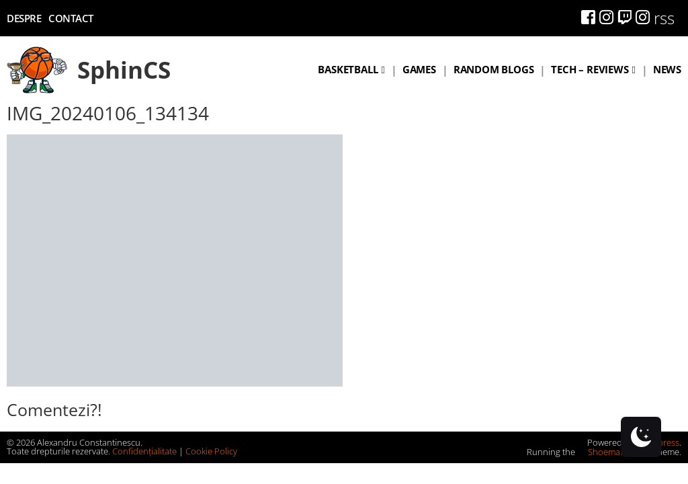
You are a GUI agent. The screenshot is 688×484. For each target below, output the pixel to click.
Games (419, 69)
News (667, 69)
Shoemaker (604, 452)
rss (664, 18)
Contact (70, 18)
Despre (24, 18)
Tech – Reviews (589, 69)
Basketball (348, 69)
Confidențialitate (144, 451)
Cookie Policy (211, 451)
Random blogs (494, 69)
